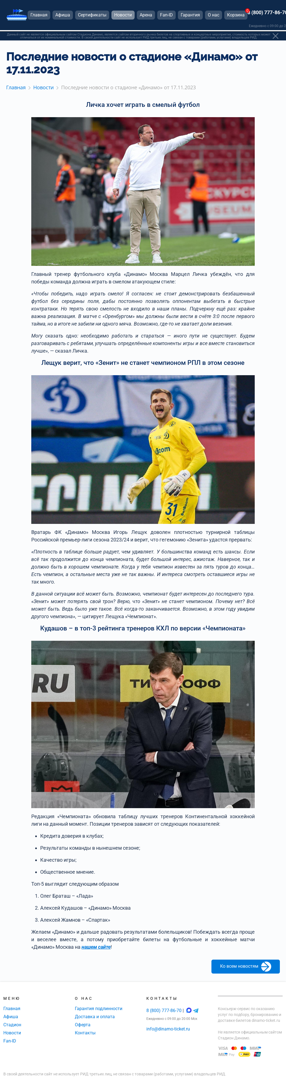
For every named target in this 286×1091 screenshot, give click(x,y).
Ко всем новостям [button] (245, 967)
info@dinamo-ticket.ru (168, 1029)
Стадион (12, 1024)
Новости (12, 1032)
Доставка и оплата (95, 1016)
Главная (11, 1008)
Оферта (82, 1024)
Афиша (10, 1016)
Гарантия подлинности (98, 1008)
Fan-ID (9, 1041)
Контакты (85, 1032)
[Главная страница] (16, 16)
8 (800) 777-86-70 (164, 1010)
